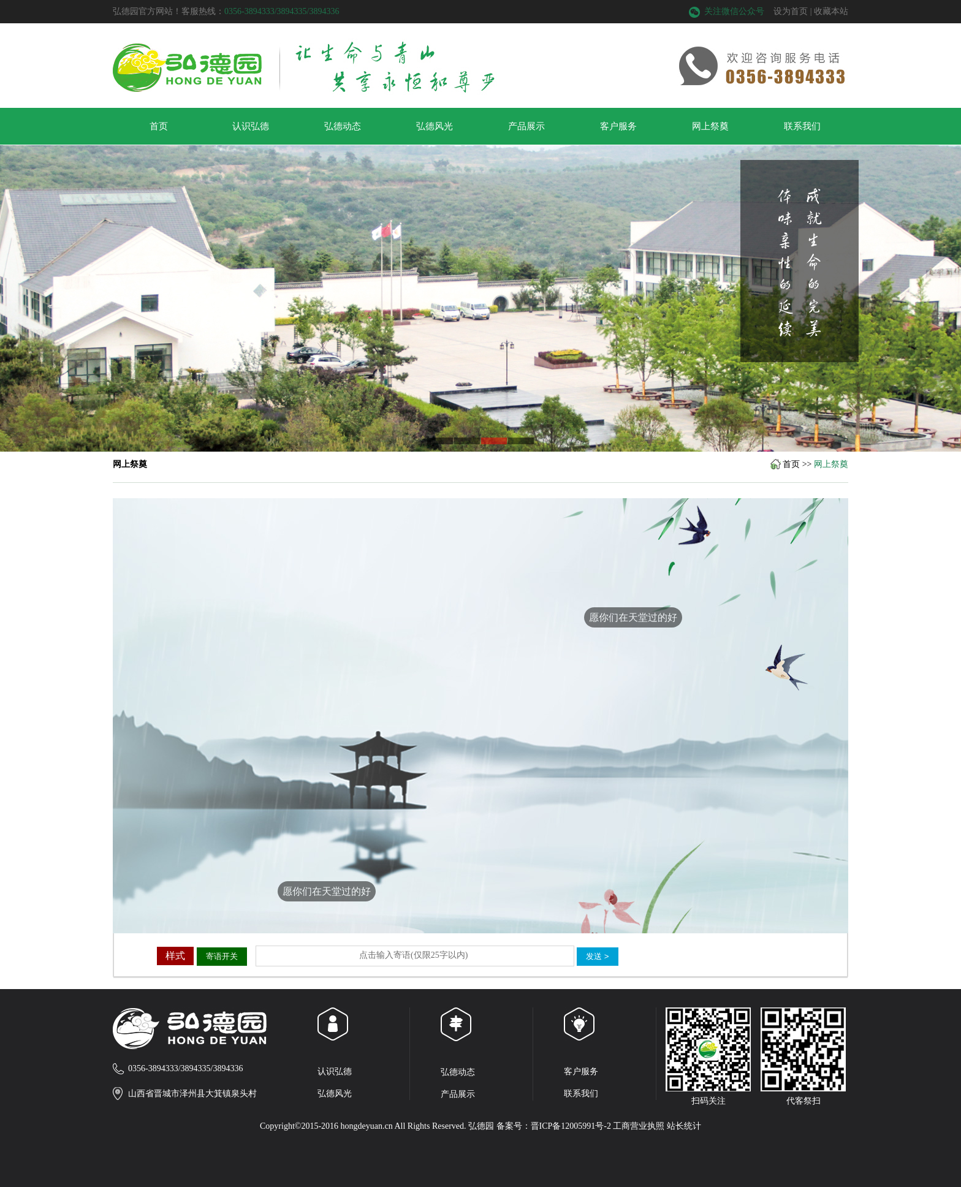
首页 (159, 126)
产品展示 (526, 126)
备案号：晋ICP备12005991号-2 (553, 1126)
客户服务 (618, 126)
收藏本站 (831, 11)
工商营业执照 (638, 1126)
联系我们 (802, 126)
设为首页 (790, 11)
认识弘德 (250, 126)
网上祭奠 (710, 126)
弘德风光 (434, 126)
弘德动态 (342, 126)
